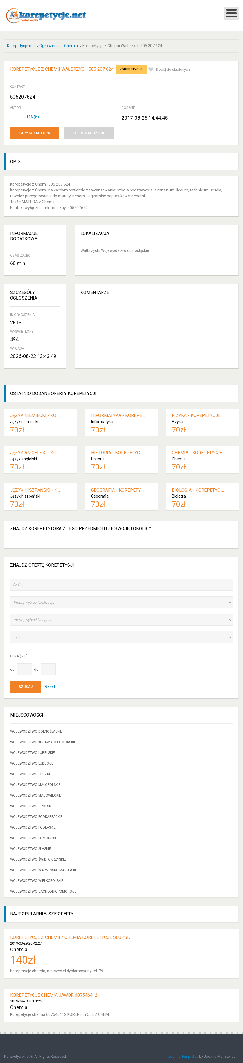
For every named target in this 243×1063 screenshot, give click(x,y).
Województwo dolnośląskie (36, 729)
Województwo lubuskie (31, 761)
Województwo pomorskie (33, 836)
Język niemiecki (24, 419)
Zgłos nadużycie (88, 130)
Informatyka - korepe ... (118, 413)
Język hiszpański (25, 493)
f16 (33, 114)
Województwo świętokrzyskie (38, 857)
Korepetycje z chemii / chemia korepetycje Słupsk (70, 934)
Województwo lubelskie (32, 750)
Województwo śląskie (30, 846)
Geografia (100, 493)
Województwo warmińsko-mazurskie (44, 868)
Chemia (179, 456)
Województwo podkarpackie (36, 814)
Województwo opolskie (32, 804)
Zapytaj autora (34, 130)
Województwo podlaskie (33, 825)
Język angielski (23, 456)
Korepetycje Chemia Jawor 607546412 (54, 992)
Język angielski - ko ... (35, 450)
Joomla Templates (183, 1054)
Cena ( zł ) (19, 653)
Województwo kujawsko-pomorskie (43, 740)
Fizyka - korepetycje (196, 413)
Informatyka (102, 419)
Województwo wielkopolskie (36, 878)
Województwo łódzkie (31, 772)
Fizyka (177, 419)
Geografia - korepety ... (117, 487)
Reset (50, 684)
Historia (98, 456)
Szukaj (26, 684)
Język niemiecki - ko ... (35, 413)
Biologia (179, 493)
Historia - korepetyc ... (117, 450)
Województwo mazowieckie (35, 793)
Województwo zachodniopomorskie (43, 889)
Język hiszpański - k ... (35, 487)
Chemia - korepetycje (197, 450)
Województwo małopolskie (35, 782)
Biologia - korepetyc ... (198, 487)
